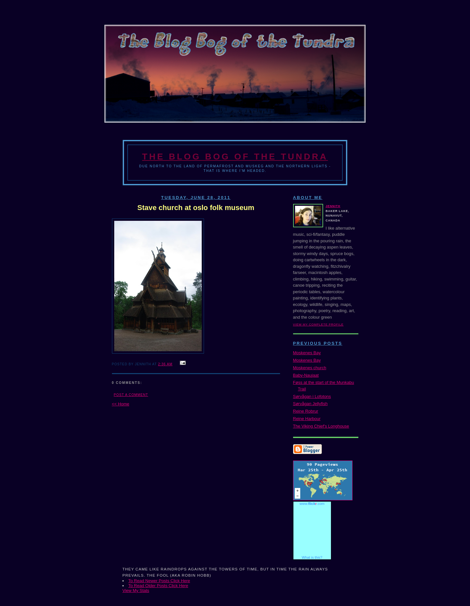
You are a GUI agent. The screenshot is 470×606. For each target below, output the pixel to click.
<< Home (120, 403)
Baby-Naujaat (306, 375)
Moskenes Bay (307, 352)
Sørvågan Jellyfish (310, 403)
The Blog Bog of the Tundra (235, 156)
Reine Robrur (305, 411)
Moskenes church (309, 367)
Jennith (333, 206)
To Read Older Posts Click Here (158, 585)
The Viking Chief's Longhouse (321, 426)
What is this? (312, 557)
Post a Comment (131, 395)
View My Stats (135, 590)
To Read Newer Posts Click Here (159, 580)
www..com (312, 504)
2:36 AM (165, 364)
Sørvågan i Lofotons (312, 396)
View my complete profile (318, 324)
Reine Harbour (307, 418)
